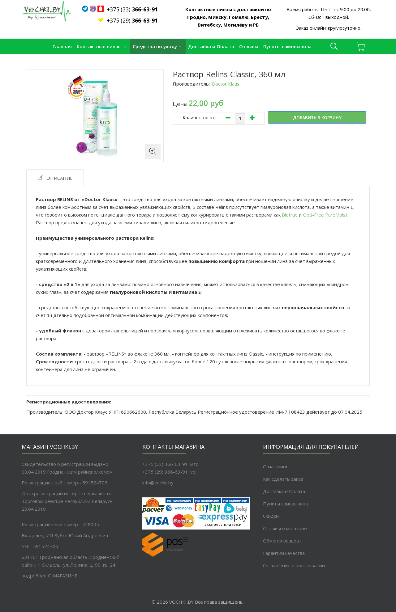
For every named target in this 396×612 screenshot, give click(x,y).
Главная (62, 46)
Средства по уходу (155, 46)
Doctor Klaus (225, 84)
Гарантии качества (284, 553)
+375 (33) (129, 9)
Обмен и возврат (282, 541)
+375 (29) (132, 20)
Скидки (271, 516)
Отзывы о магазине (285, 528)
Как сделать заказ (283, 479)
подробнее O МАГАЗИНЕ (50, 575)
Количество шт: (200, 117)
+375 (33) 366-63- (162, 464)
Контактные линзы (99, 46)
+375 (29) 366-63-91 (165, 472)
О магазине (276, 466)
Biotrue (290, 215)
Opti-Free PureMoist (325, 215)
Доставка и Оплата (211, 46)
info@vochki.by (158, 482)
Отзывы (248, 46)
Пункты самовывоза (287, 46)
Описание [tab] (55, 178)
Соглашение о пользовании (294, 565)
